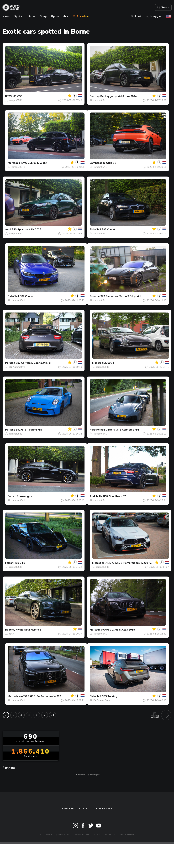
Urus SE (111, 163)
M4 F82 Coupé (24, 296)
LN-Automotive (17, 367)
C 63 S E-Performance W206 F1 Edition (137, 563)
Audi (8, 229)
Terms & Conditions (86, 834)
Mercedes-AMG (17, 163)
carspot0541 (15, 100)
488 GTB (19, 563)
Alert (136, 16)
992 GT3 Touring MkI (29, 429)
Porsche (95, 296)
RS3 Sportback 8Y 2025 (26, 229)
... (44, 715)
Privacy (109, 834)
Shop (43, 16)
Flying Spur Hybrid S (28, 629)
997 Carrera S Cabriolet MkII (33, 363)
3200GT (109, 363)
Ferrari (12, 496)
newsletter (104, 808)
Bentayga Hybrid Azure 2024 (118, 96)
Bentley (95, 96)
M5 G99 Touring (107, 696)
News (6, 16)
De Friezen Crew (101, 700)
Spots (18, 16)
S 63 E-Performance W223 (44, 696)
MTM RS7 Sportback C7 (111, 496)
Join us (31, 16)
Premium (81, 16)
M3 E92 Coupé (106, 229)
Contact (85, 808)
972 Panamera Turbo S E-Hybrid (120, 296)
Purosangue (24, 496)
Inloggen (154, 16)
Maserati (98, 363)
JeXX (11, 633)
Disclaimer (126, 834)
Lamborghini (98, 163)
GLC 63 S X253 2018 (122, 629)
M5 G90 (17, 96)
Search (162, 7)
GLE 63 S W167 (37, 163)
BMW (8, 96)
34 (52, 715)
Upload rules (59, 16)
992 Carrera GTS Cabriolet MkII (120, 429)
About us (68, 808)
